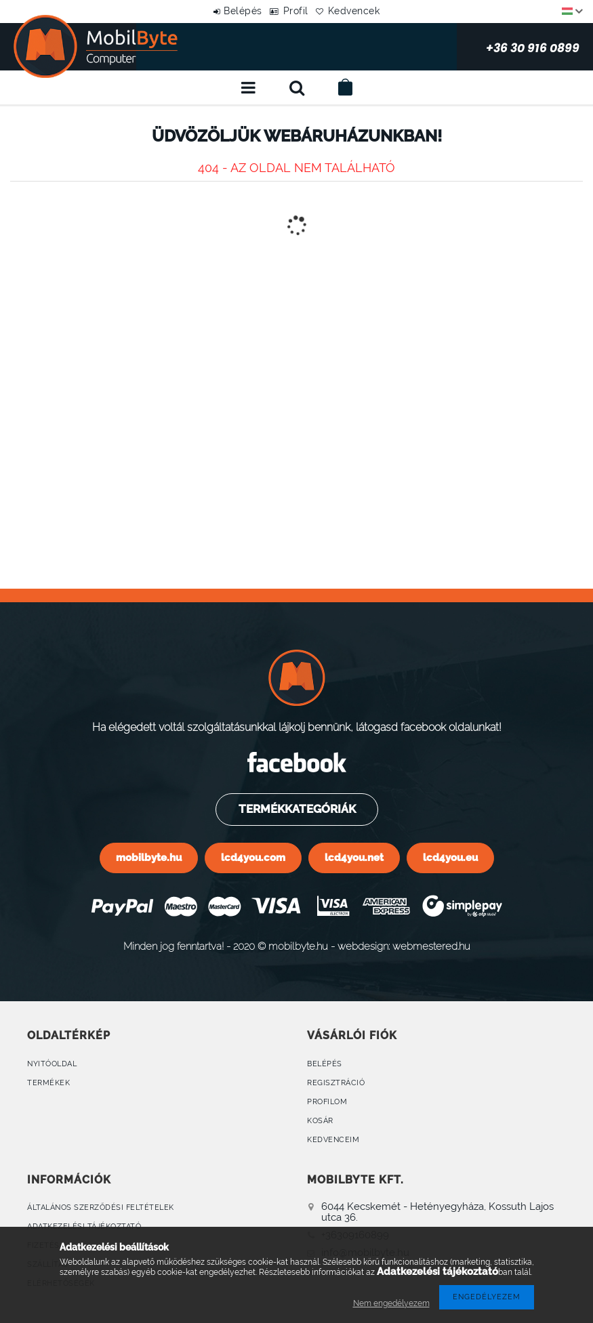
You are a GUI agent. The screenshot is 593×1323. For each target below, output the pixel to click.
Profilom (327, 1101)
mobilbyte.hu (149, 857)
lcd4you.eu (450, 857)
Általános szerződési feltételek (100, 1207)
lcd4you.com (253, 857)
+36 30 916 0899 (471, 47)
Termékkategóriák (296, 809)
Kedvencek (366, 10)
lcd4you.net (354, 857)
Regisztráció (336, 1082)
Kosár (320, 1120)
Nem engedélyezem (391, 1303)
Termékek (48, 1082)
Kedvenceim (333, 1139)
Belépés (230, 10)
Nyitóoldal (52, 1063)
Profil (295, 10)
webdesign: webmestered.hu (404, 946)
